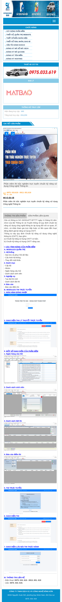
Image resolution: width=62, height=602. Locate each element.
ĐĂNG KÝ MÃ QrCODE (15, 52)
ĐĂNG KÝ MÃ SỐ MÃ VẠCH (17, 48)
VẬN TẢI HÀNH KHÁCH (15, 45)
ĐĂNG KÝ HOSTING (14, 59)
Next (13, 134)
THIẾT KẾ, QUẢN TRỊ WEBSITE (18, 35)
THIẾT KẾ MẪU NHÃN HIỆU (16, 38)
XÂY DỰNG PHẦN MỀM (15, 31)
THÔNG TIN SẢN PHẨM (15, 216)
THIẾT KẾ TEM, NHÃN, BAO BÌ (18, 41)
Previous (6, 134)
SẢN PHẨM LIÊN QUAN (38, 216)
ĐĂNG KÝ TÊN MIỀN (14, 55)
